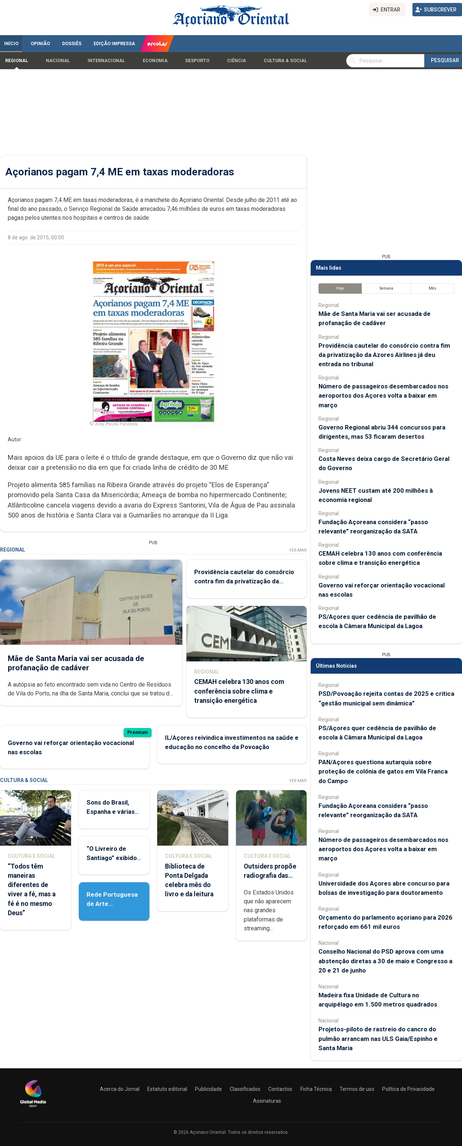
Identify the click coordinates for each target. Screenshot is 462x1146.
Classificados (245, 1089)
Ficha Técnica (316, 1089)
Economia (155, 60)
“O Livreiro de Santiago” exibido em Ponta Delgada (113, 858)
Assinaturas (267, 1101)
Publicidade (208, 1089)
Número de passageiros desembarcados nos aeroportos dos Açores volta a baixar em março (383, 395)
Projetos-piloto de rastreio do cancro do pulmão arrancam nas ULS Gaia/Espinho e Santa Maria (378, 1038)
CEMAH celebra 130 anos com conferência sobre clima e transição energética (239, 691)
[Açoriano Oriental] (33, 1108)
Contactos (280, 1089)
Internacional (106, 60)
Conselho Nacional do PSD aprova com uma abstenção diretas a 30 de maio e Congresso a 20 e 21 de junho (385, 961)
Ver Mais (298, 550)
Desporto (197, 60)
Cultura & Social (285, 60)
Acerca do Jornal (119, 1089)
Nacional (58, 60)
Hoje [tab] (340, 288)
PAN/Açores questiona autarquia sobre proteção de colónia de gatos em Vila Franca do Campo (383, 771)
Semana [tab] (386, 288)
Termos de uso (357, 1089)
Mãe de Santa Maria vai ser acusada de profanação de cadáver (76, 663)
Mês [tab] (432, 288)
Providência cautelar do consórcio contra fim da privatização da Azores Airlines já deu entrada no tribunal (384, 355)
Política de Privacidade (408, 1089)
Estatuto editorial (167, 1089)
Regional (16, 60)
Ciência (236, 60)
